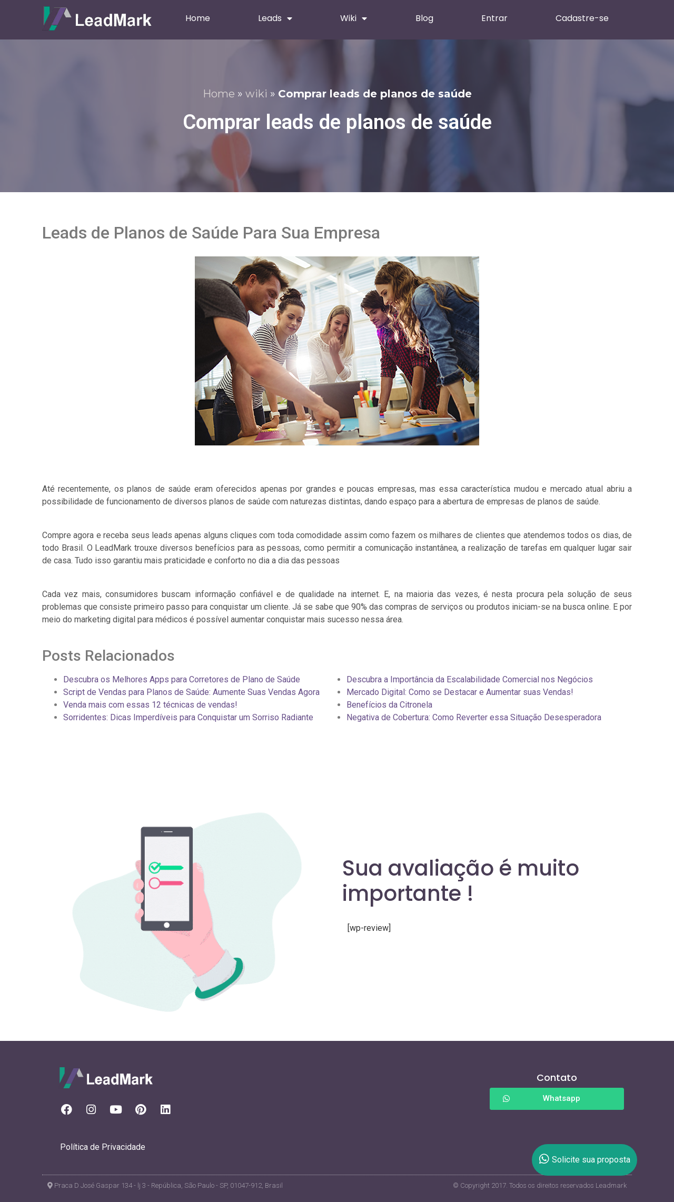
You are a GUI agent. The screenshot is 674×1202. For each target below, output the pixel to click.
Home (197, 18)
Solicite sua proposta (584, 1160)
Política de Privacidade (102, 1147)
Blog (424, 18)
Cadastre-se (582, 18)
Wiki (353, 18)
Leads (275, 18)
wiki (256, 93)
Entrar (494, 18)
